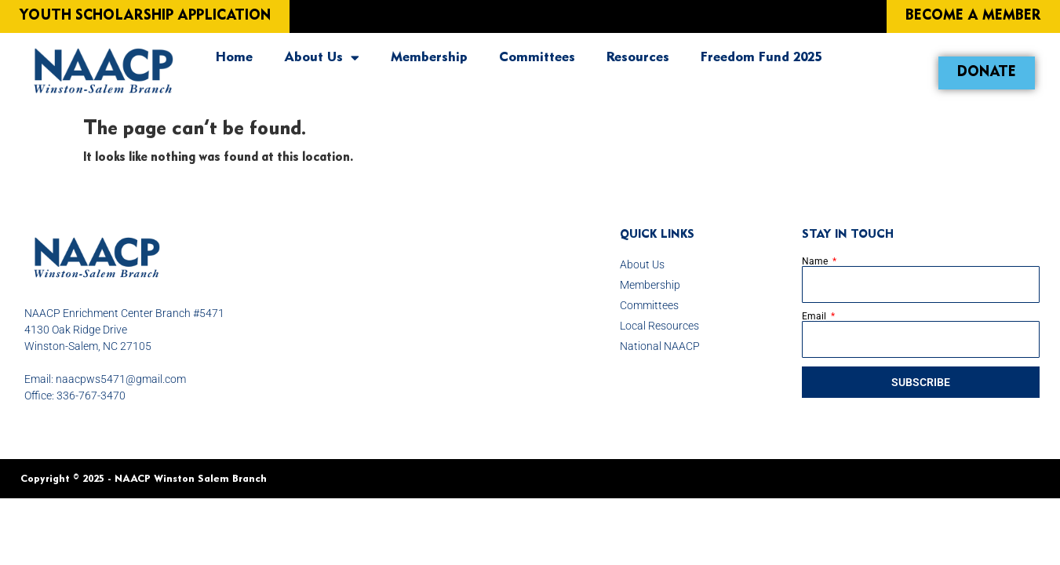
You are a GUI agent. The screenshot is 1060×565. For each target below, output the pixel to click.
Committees (537, 57)
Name (816, 261)
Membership (429, 57)
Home (234, 57)
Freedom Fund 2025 (761, 57)
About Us (321, 57)
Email (815, 316)
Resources (637, 57)
